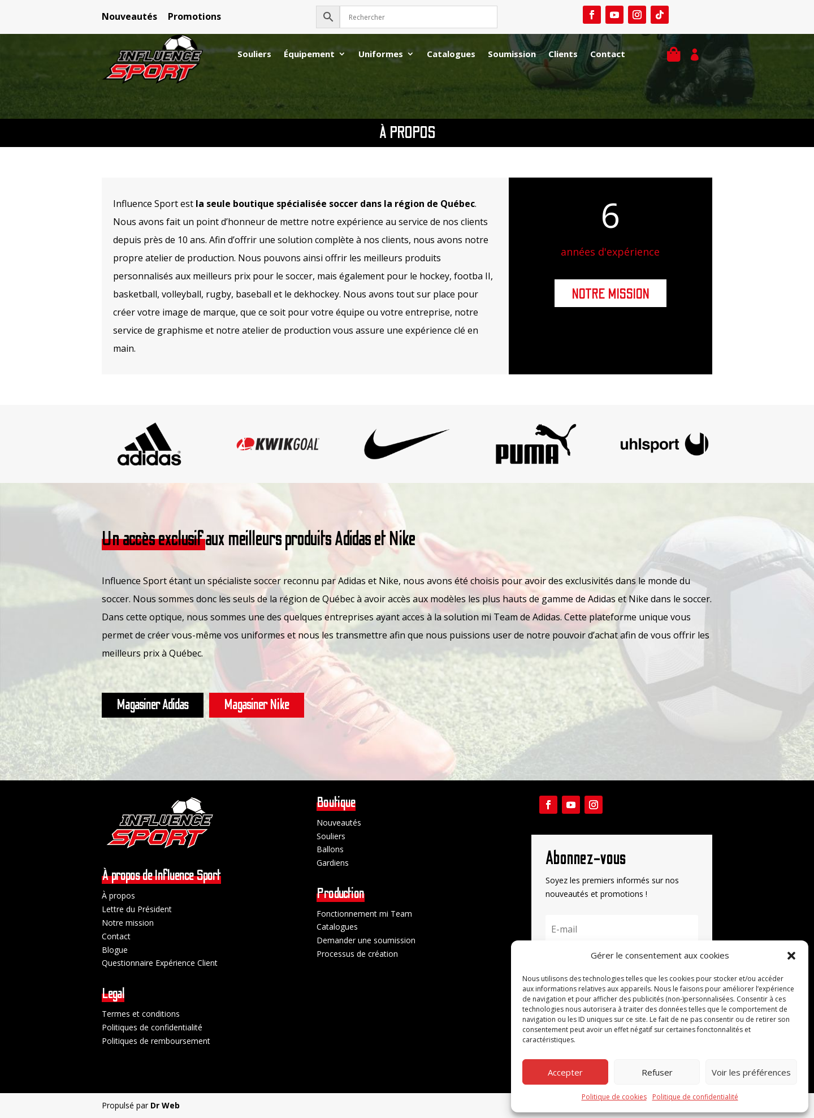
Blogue (115, 949)
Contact (607, 54)
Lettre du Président (137, 909)
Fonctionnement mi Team (364, 913)
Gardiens (333, 862)
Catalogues (451, 54)
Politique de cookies (614, 1097)
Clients (563, 54)
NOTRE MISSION (610, 294)
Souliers (254, 54)
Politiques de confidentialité (152, 1027)
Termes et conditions (141, 1013)
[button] (791, 955)
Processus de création (357, 953)
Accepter (565, 1072)
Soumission (512, 54)
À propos (118, 895)
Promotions (194, 16)
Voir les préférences (751, 1072)
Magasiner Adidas (152, 705)
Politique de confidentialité (695, 1097)
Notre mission (128, 922)
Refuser (657, 1072)
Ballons (330, 849)
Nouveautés (129, 16)
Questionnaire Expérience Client (160, 962)
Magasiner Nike (256, 705)
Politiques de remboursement (156, 1040)
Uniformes (380, 54)
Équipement (309, 54)
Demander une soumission (366, 940)
